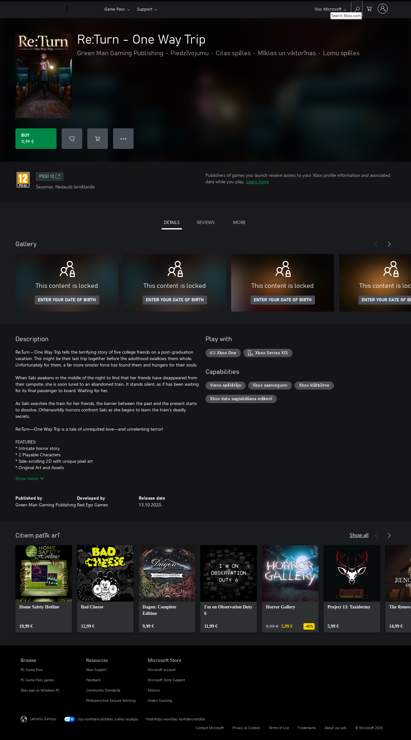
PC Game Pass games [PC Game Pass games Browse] (37, 680)
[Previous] (376, 244)
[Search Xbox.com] (357, 8)
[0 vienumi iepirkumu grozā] (369, 8)
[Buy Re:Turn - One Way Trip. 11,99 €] (36, 138)
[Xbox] (85, 9)
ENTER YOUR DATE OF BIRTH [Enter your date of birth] (67, 300)
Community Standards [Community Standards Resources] (103, 690)
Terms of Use (279, 728)
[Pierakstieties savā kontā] (382, 8)
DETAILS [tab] (171, 222)
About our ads (335, 728)
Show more (29, 478)
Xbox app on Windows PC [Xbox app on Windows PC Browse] (40, 690)
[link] (43, 588)
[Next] (389, 244)
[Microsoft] (43, 9)
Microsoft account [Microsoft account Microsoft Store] (162, 669)
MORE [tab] (239, 222)
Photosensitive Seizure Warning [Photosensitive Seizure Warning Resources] (111, 700)
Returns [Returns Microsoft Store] (154, 690)
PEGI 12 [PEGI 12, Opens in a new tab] (49, 176)
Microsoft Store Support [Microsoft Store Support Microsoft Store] (166, 680)
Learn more (257, 181)
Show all (359, 534)
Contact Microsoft (210, 728)
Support (144, 9)
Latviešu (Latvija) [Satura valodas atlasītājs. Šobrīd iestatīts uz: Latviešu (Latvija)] (43, 719)
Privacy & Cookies (246, 728)
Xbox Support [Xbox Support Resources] (96, 669)
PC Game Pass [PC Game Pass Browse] (32, 669)
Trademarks (307, 728)
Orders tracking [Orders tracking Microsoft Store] (160, 700)
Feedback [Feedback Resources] (93, 680)
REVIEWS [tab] (205, 222)
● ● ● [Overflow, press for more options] (123, 138)
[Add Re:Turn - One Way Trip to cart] (97, 138)
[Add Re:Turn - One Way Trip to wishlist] (72, 138)
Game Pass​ (114, 9)
